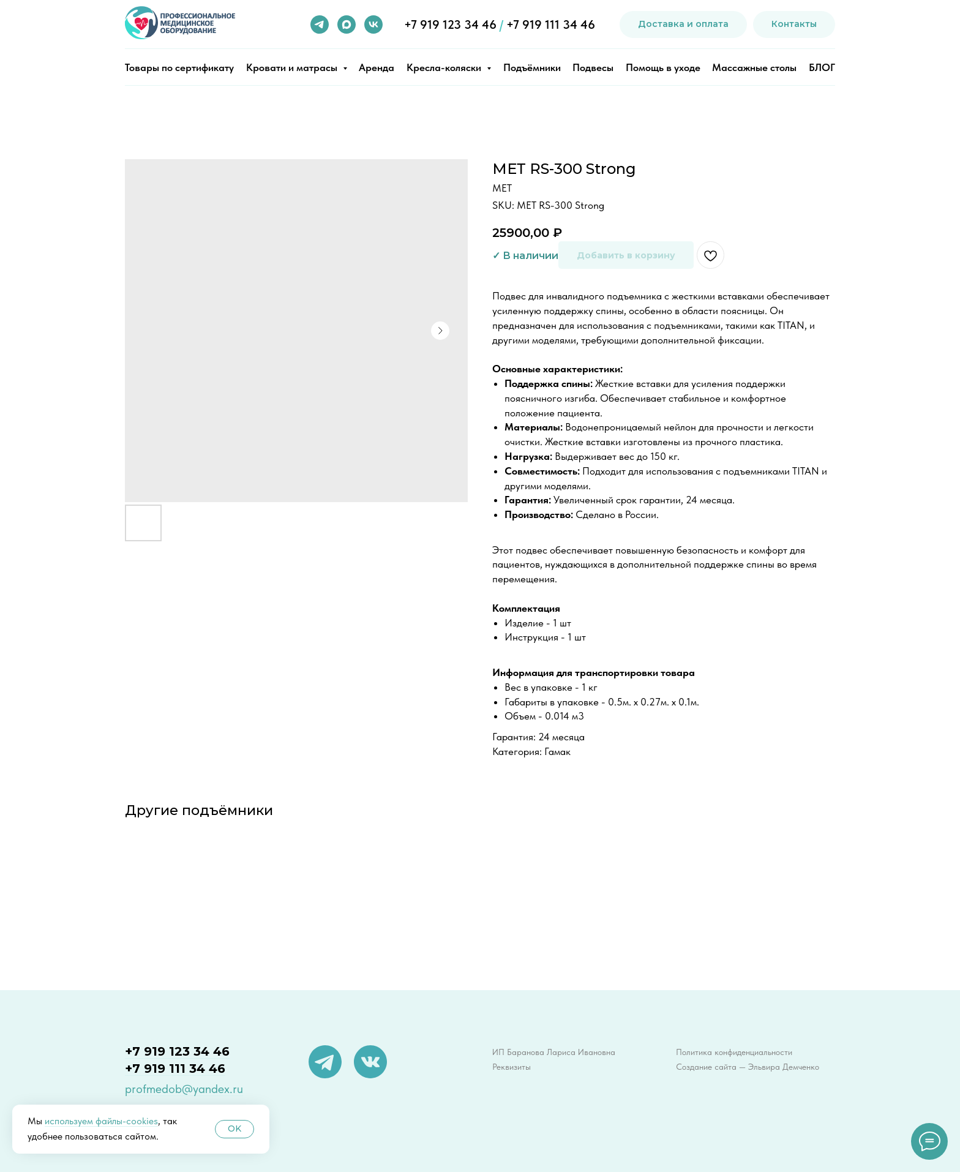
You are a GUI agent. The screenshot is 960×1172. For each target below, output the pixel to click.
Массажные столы (754, 67)
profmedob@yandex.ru (184, 1088)
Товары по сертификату (179, 67)
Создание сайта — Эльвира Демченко (747, 1067)
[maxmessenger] (346, 24)
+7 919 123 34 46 (450, 24)
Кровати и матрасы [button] (293, 67)
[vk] (373, 24)
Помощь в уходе (663, 67)
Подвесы (592, 67)
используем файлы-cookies (101, 1121)
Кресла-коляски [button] (445, 67)
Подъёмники (532, 67)
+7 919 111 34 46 (550, 24)
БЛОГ (822, 67)
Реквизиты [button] (511, 1067)
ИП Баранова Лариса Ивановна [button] (553, 1052)
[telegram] (319, 24)
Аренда (376, 67)
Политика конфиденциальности (734, 1052)
